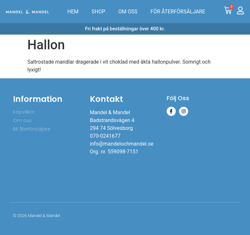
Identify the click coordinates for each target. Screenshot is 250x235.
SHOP (98, 11)
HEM (72, 11)
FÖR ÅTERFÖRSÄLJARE (177, 11)
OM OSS (127, 11)
